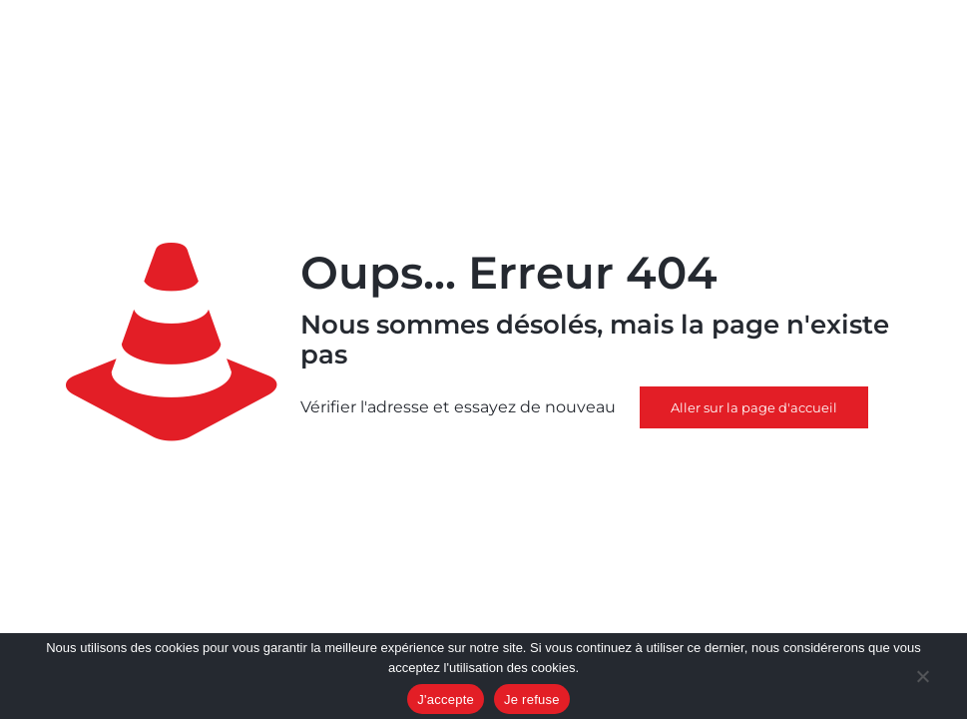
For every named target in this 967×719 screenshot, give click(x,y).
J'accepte (445, 699)
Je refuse (532, 699)
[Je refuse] (922, 678)
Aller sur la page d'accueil (754, 407)
